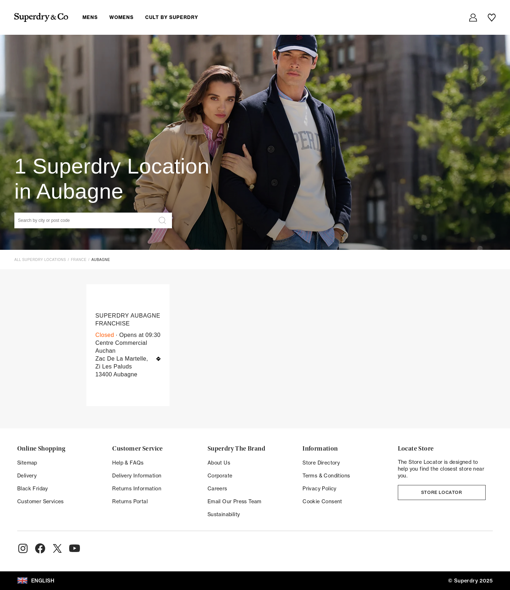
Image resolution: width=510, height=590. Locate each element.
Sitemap (27, 463)
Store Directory (321, 463)
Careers (217, 488)
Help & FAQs (127, 463)
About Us (219, 463)
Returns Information (136, 488)
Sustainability (224, 514)
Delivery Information (136, 475)
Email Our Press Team (235, 501)
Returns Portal (130, 501)
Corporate (220, 475)
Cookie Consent (322, 501)
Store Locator (441, 492)
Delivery (27, 475)
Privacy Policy (319, 488)
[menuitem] (146, 17)
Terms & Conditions (326, 475)
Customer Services (40, 501)
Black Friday (32, 488)
